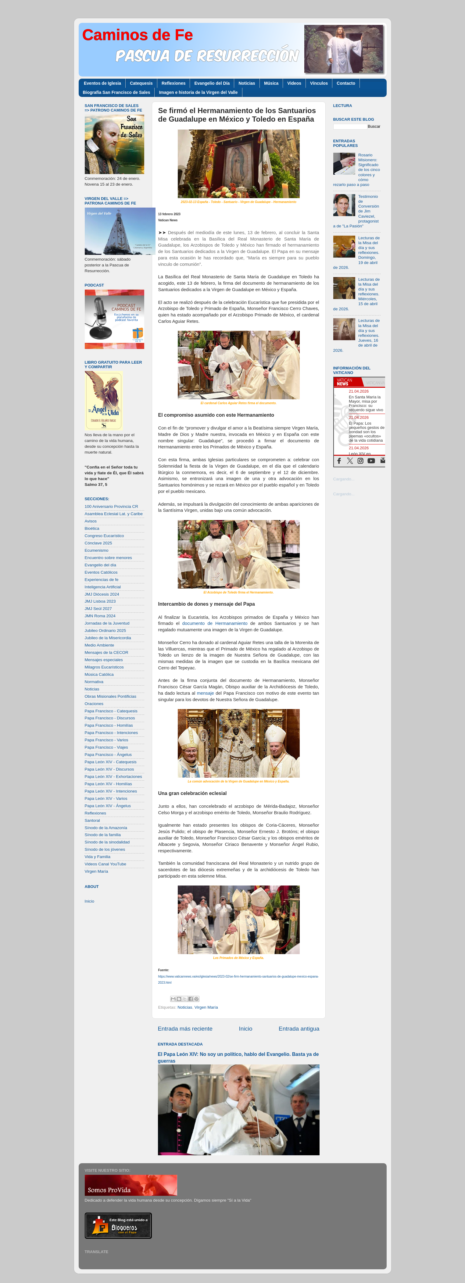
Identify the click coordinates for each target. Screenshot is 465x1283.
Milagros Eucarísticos (104, 667)
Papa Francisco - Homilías (109, 725)
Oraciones (94, 703)
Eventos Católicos (101, 572)
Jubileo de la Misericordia (108, 638)
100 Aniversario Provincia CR (111, 506)
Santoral (92, 820)
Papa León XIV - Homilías (108, 784)
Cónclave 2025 (98, 543)
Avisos (91, 521)
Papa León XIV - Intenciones (111, 791)
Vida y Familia (98, 856)
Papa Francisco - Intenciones (111, 732)
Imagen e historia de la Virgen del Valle (198, 92)
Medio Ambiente (99, 645)
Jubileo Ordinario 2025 (105, 630)
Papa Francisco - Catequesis (111, 711)
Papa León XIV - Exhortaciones (113, 776)
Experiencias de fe (102, 579)
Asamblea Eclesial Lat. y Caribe (114, 513)
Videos (294, 83)
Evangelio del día (100, 565)
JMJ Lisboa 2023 (100, 601)
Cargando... (344, 479)
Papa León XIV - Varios (106, 798)
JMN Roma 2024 (100, 616)
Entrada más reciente (185, 1028)
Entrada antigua (299, 1028)
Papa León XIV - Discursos (109, 769)
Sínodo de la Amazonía (106, 827)
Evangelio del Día (212, 83)
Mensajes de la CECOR (106, 652)
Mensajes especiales (104, 660)
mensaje (205, 693)
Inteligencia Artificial (103, 587)
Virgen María (206, 1007)
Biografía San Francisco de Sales (116, 92)
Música (271, 83)
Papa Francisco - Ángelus (108, 754)
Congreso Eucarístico (104, 535)
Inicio (245, 1028)
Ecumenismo (97, 550)
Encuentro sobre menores (108, 557)
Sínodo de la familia (103, 834)
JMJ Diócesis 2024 (102, 594)
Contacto (346, 83)
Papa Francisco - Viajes (106, 747)
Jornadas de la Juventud (107, 623)
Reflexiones (174, 83)
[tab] (347, 382)
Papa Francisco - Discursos (110, 718)
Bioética (92, 528)
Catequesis (141, 83)
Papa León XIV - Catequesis (111, 762)
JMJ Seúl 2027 (98, 608)
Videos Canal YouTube (106, 864)
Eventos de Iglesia (102, 83)
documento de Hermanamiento (216, 623)
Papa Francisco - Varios (106, 740)
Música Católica (99, 674)
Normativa (94, 681)
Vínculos (319, 83)
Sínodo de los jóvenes (105, 849)
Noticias (246, 83)
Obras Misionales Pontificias (111, 696)
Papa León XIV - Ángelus (108, 806)
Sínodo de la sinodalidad (107, 842)
